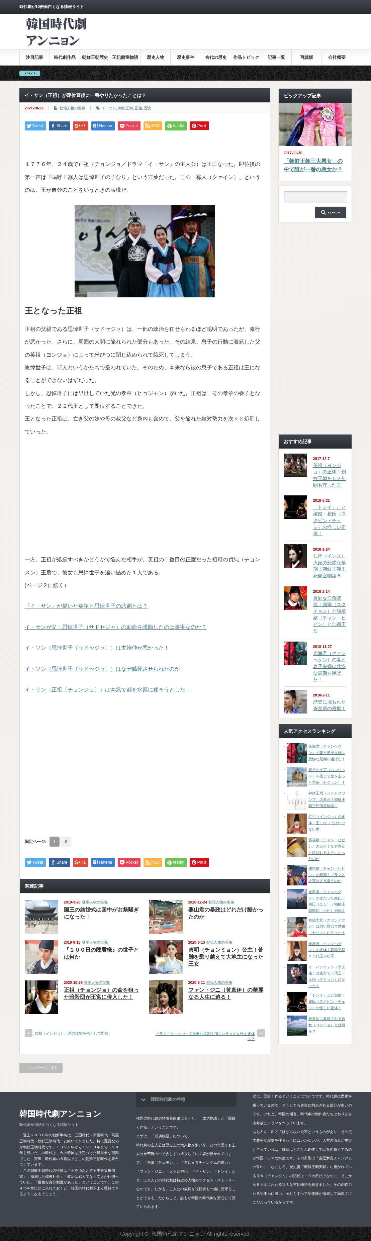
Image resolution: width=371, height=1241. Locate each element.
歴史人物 (155, 57)
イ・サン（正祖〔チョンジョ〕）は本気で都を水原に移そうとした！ (108, 689)
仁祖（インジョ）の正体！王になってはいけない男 (326, 823)
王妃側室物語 (125, 57)
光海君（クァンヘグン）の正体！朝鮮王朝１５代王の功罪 (326, 950)
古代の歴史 (216, 57)
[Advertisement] (230, 36)
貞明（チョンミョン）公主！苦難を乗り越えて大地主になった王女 (225, 957)
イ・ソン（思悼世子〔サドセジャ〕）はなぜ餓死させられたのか (102, 669)
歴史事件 (185, 57)
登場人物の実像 (72, 108)
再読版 (306, 57)
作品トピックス (246, 60)
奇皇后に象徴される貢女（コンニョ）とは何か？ (326, 1025)
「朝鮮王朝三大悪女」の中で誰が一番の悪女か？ (313, 165)
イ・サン (108, 108)
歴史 (148, 108)
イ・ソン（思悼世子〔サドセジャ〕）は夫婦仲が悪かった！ (97, 648)
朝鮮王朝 (125, 108)
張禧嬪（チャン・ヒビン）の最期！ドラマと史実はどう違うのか (326, 874)
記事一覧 (276, 57)
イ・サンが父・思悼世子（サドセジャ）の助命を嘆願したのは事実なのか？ (116, 627)
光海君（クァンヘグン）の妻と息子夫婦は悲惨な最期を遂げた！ (329, 666)
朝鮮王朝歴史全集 (95, 60)
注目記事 (34, 57)
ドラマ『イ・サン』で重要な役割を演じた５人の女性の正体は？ (205, 1036)
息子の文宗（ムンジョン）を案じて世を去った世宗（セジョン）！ (326, 776)
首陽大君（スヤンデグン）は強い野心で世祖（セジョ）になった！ (326, 926)
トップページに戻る (41, 1068)
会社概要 (337, 57)
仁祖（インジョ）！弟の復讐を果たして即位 (71, 1033)
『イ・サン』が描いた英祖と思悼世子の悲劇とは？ (86, 606)
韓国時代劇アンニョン (60, 1113)
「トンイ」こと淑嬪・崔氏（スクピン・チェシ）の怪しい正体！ (329, 520)
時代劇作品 (65, 57)
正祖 (138, 108)
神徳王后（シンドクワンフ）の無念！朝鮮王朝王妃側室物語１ (326, 799)
